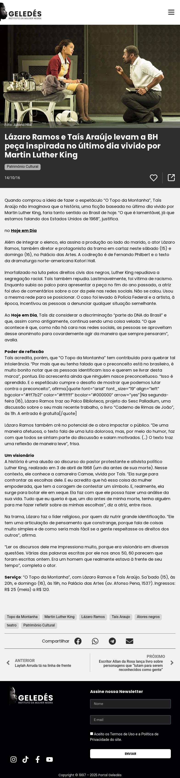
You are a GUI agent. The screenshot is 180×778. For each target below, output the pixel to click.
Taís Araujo (121, 616)
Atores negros (148, 616)
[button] (78, 641)
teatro (12, 625)
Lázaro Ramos (93, 616)
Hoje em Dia (24, 230)
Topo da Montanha (22, 616)
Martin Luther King (59, 616)
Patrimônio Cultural (22, 166)
